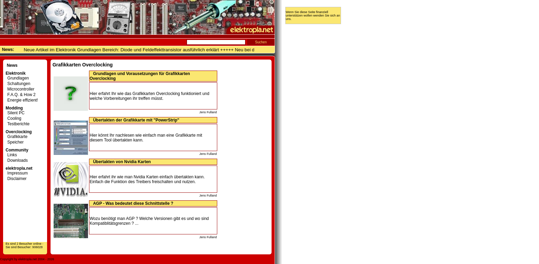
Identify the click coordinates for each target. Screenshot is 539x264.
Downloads (17, 160)
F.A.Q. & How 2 (20, 94)
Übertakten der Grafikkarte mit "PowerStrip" (136, 120)
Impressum (17, 173)
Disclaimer (16, 178)
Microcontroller (20, 89)
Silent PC (15, 112)
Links (11, 154)
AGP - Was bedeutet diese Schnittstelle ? (133, 203)
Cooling (13, 118)
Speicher (14, 142)
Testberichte (18, 124)
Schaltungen (18, 83)
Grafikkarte (17, 136)
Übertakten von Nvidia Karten (122, 161)
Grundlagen (17, 78)
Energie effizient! (22, 100)
